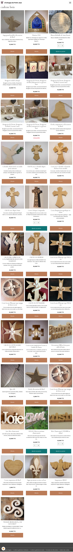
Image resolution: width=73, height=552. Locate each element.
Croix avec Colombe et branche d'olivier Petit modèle (60, 167)
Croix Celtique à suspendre (36, 210)
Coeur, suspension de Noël (12, 480)
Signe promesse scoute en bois (36, 480)
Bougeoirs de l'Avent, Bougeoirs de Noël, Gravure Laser (12, 125)
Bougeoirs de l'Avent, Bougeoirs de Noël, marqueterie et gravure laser (36, 126)
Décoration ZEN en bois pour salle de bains (60, 346)
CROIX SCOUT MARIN (36, 303)
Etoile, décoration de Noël (36, 389)
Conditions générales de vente (37, 550)
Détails (12, 51)
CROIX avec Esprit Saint (12, 210)
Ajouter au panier (60, 51)
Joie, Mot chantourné (12, 431)
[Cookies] (3, 548)
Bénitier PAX (36, 35)
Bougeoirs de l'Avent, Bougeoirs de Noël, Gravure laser (60, 81)
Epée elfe (12, 389)
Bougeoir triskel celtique (12, 81)
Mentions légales (8, 550)
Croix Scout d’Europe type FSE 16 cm (60, 304)
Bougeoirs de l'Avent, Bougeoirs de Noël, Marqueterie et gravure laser (36, 82)
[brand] (11, 2)
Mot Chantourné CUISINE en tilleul (60, 432)
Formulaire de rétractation (52, 550)
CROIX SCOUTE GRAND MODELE (12, 346)
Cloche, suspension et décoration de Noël (60, 125)
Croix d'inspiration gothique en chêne (60, 211)
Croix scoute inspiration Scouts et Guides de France (36, 346)
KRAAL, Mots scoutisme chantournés (36, 432)
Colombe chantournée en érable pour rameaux (12, 167)
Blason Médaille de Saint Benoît (60, 35)
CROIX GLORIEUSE (36, 257)
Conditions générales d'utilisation (21, 550)
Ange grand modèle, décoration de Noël (12, 36)
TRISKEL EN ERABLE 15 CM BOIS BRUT (12, 523)
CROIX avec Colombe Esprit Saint (36, 167)
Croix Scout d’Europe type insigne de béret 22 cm (12, 304)
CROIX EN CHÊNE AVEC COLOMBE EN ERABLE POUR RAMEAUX (12, 259)
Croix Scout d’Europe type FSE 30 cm (60, 258)
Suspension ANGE (60, 480)
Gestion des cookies (64, 550)
